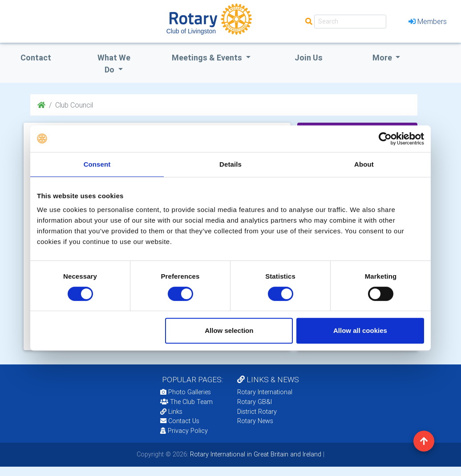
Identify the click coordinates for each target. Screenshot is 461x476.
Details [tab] (230, 164)
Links (171, 412)
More (383, 57)
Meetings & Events (208, 57)
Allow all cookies (360, 330)
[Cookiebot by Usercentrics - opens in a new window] (385, 138)
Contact (35, 57)
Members (427, 21)
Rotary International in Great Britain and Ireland (254, 454)
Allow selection (229, 330)
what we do (113, 63)
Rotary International (264, 392)
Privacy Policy (184, 431)
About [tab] (364, 164)
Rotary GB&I (254, 402)
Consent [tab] (97, 164)
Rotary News (255, 421)
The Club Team (186, 402)
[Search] (350, 21)
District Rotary (257, 412)
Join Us (309, 57)
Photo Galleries (185, 392)
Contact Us (179, 421)
